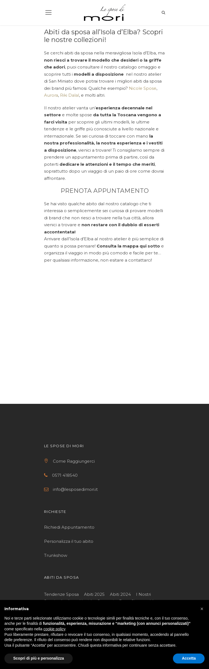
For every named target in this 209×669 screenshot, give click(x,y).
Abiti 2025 (94, 594)
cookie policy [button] (54, 629)
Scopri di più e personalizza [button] (38, 658)
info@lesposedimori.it (75, 489)
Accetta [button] (189, 658)
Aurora (51, 95)
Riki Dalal (69, 95)
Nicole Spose (142, 88)
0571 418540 (65, 475)
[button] (201, 608)
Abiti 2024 (120, 594)
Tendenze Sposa (61, 594)
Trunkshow (55, 555)
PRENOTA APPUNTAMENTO (105, 190)
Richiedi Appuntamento (70, 527)
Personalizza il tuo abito (68, 541)
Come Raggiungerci (74, 461)
